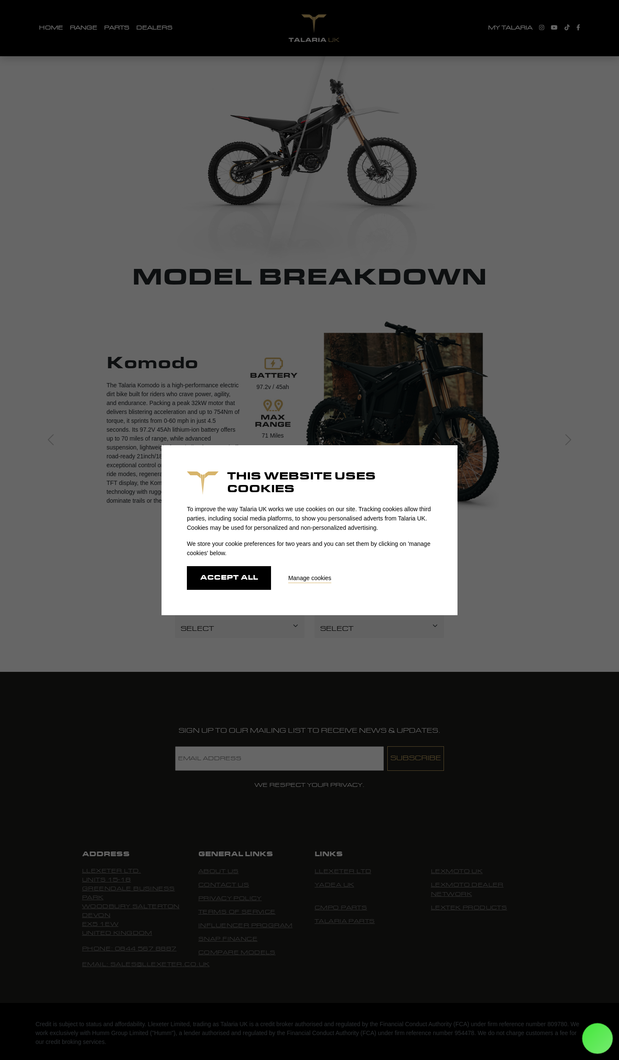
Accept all (229, 578)
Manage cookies (309, 578)
